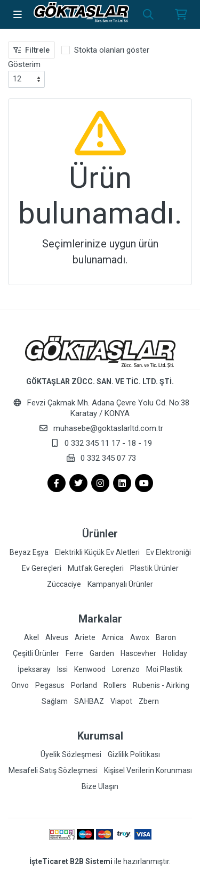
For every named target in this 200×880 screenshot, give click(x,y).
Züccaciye (64, 584)
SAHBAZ (89, 701)
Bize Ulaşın (100, 786)
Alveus (56, 637)
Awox (139, 637)
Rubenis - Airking (161, 685)
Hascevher (138, 653)
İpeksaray (34, 669)
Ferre (74, 653)
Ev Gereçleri (41, 568)
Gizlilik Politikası (134, 754)
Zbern (149, 701)
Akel (31, 637)
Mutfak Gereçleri (96, 568)
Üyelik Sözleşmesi (71, 754)
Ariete (85, 637)
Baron (166, 637)
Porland (84, 685)
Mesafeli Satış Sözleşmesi (53, 770)
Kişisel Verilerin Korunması (148, 770)
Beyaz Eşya (29, 552)
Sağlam (55, 701)
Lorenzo (126, 669)
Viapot (121, 701)
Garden (102, 653)
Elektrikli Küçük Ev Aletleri (97, 552)
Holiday (175, 653)
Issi (62, 669)
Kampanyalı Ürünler (120, 584)
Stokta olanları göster (111, 50)
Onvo (20, 685)
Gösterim (24, 64)
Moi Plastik (164, 669)
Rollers (114, 685)
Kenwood (90, 669)
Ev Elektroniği (168, 552)
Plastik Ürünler (154, 568)
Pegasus (50, 685)
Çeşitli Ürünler (36, 653)
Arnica (113, 637)
